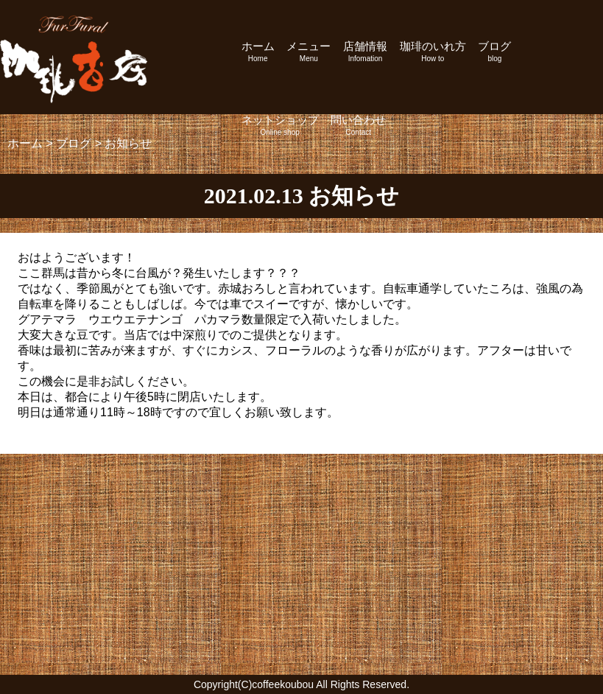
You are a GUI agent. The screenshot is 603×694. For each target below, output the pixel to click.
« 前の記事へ (56, 427)
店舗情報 (365, 51)
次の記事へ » (546, 427)
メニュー (308, 51)
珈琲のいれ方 (433, 51)
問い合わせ (358, 124)
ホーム (258, 51)
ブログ (494, 51)
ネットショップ (280, 124)
